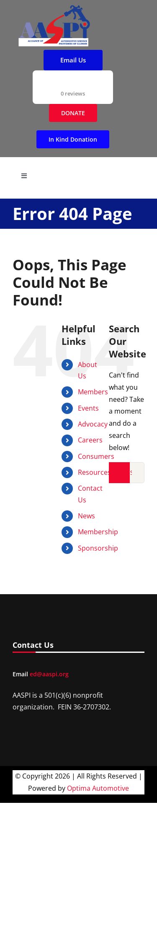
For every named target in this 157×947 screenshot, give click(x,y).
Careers (90, 440)
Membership (98, 531)
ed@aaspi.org (49, 674)
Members (93, 391)
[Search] (119, 472)
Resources (94, 472)
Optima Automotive (98, 788)
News (86, 515)
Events (88, 408)
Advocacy (93, 424)
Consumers (96, 456)
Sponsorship (98, 548)
